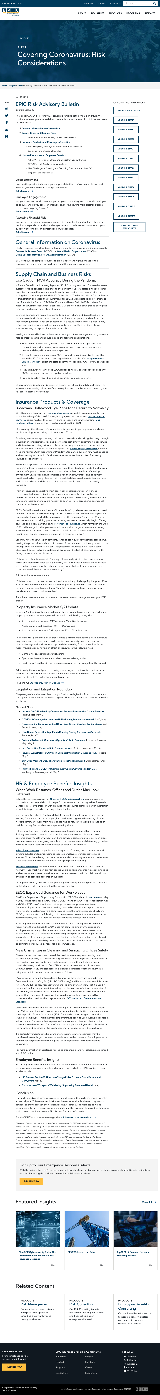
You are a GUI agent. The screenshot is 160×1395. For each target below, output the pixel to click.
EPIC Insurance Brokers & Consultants (78, 1351)
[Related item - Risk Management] (37, 1312)
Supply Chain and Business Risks (39, 133)
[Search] (155, 3)
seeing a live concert (60, 413)
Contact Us (115, 3)
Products (60, 1362)
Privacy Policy (31, 1388)
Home (4, 85)
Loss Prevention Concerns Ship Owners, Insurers (47, 748)
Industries (61, 1356)
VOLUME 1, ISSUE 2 (126, 129)
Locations (88, 3)
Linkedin (130, 1356)
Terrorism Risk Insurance (67, 523)
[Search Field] (140, 3)
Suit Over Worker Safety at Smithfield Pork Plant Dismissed (53, 760)
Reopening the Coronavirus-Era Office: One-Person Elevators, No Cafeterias (62, 724)
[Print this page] (6, 137)
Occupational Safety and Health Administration (41, 254)
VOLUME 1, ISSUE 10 (126, 206)
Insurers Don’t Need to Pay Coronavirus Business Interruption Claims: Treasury (63, 711)
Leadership (91, 1372)
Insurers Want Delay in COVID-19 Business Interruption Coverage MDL (59, 752)
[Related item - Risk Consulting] (86, 1312)
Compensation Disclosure (13, 1388)
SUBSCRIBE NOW (31, 1181)
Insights (12, 85)
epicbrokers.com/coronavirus (76, 1117)
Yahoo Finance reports (27, 850)
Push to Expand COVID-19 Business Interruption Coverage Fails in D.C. (59, 768)
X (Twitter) (131, 1360)
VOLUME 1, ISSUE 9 (126, 197)
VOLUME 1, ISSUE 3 (126, 139)
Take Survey (22, 191)
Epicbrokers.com (12, 3)
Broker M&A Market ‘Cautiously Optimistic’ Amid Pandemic (53, 740)
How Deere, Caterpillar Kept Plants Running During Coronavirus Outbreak (61, 732)
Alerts (20, 85)
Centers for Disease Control (30, 251)
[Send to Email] (6, 130)
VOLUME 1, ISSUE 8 (126, 187)
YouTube (130, 1371)
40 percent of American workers (67, 799)
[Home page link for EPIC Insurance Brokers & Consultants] (11, 12)
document (94, 897)
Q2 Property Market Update (45, 682)
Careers (101, 3)
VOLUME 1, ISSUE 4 (126, 149)
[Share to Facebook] (7, 122)
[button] (81, 13)
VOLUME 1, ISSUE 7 (126, 178)
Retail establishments (27, 866)
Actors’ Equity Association (84, 448)
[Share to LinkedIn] (6, 108)
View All (147, 1202)
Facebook (130, 1367)
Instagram (131, 1363)
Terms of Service (9, 1390)
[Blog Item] (38, 1241)
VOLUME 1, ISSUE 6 (126, 168)
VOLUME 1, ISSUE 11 (126, 216)
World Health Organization (71, 251)
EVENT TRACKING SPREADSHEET (129, 227)
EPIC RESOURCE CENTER (129, 110)
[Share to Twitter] (6, 115)
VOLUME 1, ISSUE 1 (126, 120)
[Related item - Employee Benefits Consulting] (135, 1312)
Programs (61, 1367)
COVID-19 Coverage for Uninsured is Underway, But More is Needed (58, 719)
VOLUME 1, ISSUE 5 (126, 158)
